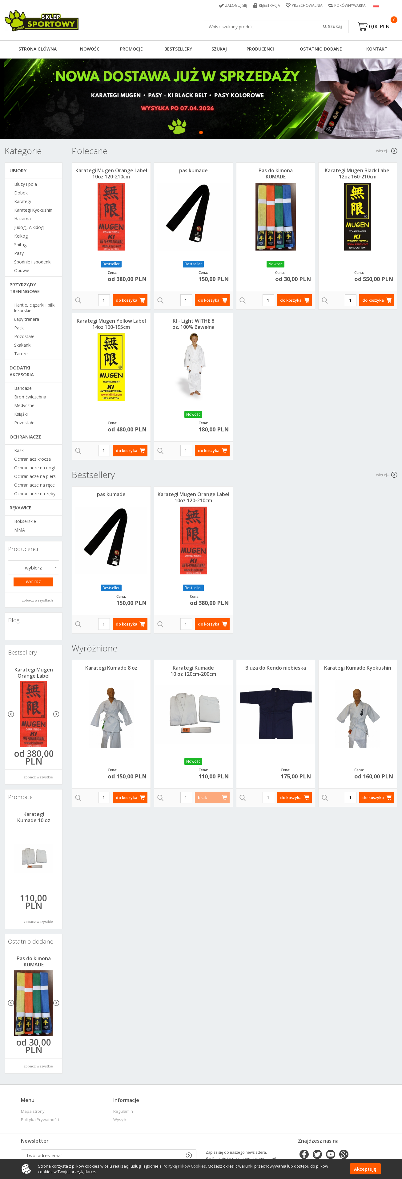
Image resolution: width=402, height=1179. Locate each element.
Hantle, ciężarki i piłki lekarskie (34, 307)
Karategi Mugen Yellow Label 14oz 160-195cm (111, 324)
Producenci (260, 49)
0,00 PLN (379, 26)
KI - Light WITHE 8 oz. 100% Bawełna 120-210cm (193, 327)
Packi (19, 328)
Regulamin (123, 1111)
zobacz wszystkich (37, 600)
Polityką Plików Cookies (184, 1166)
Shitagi (20, 244)
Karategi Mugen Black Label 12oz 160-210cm (358, 173)
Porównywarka (350, 5)
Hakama (22, 219)
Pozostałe (24, 336)
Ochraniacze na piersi (35, 476)
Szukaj (219, 49)
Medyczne (24, 405)
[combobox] (33, 567)
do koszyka (126, 300)
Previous (11, 714)
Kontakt (377, 49)
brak (202, 797)
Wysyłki (120, 1119)
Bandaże (23, 388)
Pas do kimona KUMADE (34, 961)
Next (56, 714)
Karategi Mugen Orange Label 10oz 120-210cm (33, 676)
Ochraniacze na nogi (34, 468)
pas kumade (193, 170)
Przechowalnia (307, 5)
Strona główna (37, 49)
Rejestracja (269, 5)
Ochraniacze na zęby (34, 493)
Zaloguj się (236, 5)
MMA (19, 530)
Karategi (22, 201)
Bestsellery (178, 49)
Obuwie (21, 270)
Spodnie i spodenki (32, 262)
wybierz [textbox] (33, 568)
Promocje (131, 49)
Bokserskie (25, 521)
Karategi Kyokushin (33, 210)
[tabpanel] (201, 99)
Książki (21, 414)
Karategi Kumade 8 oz (111, 668)
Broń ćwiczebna (30, 397)
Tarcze (21, 354)
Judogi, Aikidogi (29, 227)
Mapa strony (33, 1111)
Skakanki (22, 345)
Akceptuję (365, 1169)
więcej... (383, 150)
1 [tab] (201, 132)
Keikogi (21, 236)
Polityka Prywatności (40, 1119)
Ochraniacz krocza (32, 459)
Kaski (19, 450)
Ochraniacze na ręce (34, 485)
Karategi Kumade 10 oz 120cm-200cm (33, 820)
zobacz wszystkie (38, 777)
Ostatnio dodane (321, 49)
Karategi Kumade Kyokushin (357, 668)
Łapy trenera (26, 319)
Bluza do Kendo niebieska (275, 668)
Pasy (19, 253)
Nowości (90, 49)
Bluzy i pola (25, 184)
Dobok (21, 193)
